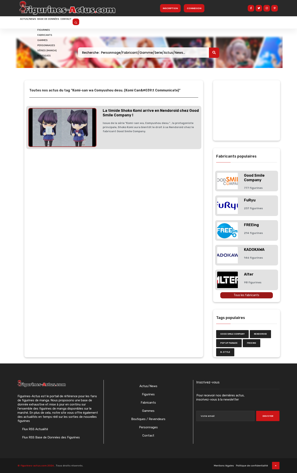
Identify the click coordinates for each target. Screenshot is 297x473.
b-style (225, 352)
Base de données (64, 22)
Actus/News (33, 22)
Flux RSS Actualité (34, 429)
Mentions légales (224, 465)
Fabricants (148, 402)
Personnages (148, 427)
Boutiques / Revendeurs (148, 419)
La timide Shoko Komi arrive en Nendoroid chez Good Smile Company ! (151, 112)
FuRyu (250, 200)
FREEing (251, 225)
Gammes (148, 411)
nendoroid (260, 334)
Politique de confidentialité (252, 465)
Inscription (170, 8)
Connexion (194, 8)
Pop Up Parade (229, 343)
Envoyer (268, 416)
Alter (248, 274)
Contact (91, 22)
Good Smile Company (254, 177)
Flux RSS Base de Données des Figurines (50, 437)
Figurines (148, 394)
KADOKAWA (254, 249)
